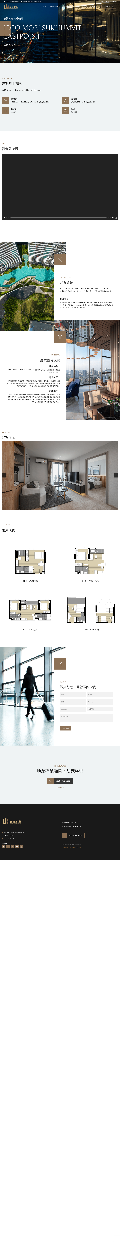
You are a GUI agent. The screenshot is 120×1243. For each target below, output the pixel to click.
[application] (60, 187)
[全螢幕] (116, 218)
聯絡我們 (94, 6)
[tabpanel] (60, 475)
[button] (4, 475)
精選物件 (65, 6)
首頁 (44, 6)
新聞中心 (84, 6)
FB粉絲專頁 (60, 787)
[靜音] (113, 218)
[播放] (4, 218)
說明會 (75, 6)
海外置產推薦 (54, 6)
